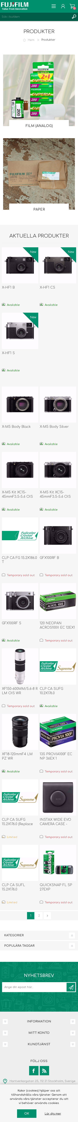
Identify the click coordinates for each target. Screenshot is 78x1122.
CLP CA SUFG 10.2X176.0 (51, 691)
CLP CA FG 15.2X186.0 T (19, 560)
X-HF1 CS (47, 287)
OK (26, 1113)
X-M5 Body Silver (54, 427)
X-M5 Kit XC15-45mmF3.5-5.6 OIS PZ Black (17, 496)
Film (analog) (39, 126)
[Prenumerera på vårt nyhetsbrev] (35, 987)
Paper (39, 209)
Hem (31, 39)
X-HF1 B (8, 287)
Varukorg (72, 6)
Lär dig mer (53, 1113)
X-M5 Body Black (16, 427)
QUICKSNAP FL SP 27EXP (56, 887)
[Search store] (35, 17)
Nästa (47, 915)
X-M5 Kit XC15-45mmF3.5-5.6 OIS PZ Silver (55, 496)
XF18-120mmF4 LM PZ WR (17, 756)
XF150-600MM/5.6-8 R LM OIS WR (20, 691)
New (33, 252)
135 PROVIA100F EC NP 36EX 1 (56, 756)
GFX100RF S (11, 623)
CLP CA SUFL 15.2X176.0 (13, 887)
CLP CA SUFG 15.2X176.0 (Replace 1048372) (17, 824)
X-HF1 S (8, 353)
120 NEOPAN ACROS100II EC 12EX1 (57, 625)
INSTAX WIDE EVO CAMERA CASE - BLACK (55, 824)
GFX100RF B (49, 558)
